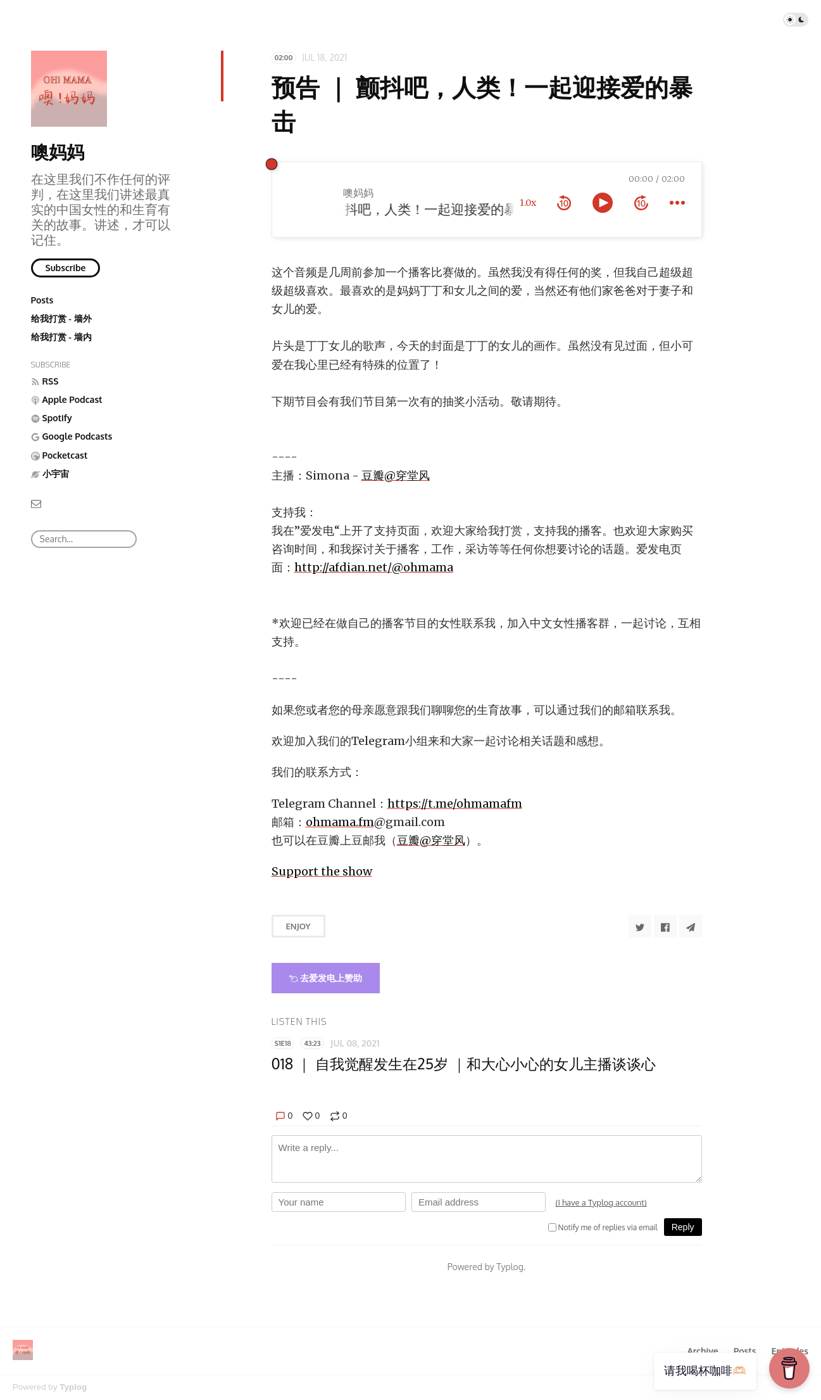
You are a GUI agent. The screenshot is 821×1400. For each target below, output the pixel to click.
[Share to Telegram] (690, 926)
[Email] (36, 502)
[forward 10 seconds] (641, 203)
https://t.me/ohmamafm (454, 803)
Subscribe (66, 267)
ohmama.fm (340, 822)
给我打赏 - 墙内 (61, 336)
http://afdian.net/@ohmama (373, 567)
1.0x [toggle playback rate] (528, 202)
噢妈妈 (57, 151)
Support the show (322, 871)
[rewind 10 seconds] (564, 203)
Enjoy (298, 926)
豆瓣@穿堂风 (395, 475)
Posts (42, 300)
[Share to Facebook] (665, 926)
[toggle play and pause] (602, 202)
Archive (702, 1351)
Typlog (73, 1387)
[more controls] (677, 203)
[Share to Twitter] (640, 926)
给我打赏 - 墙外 (61, 318)
